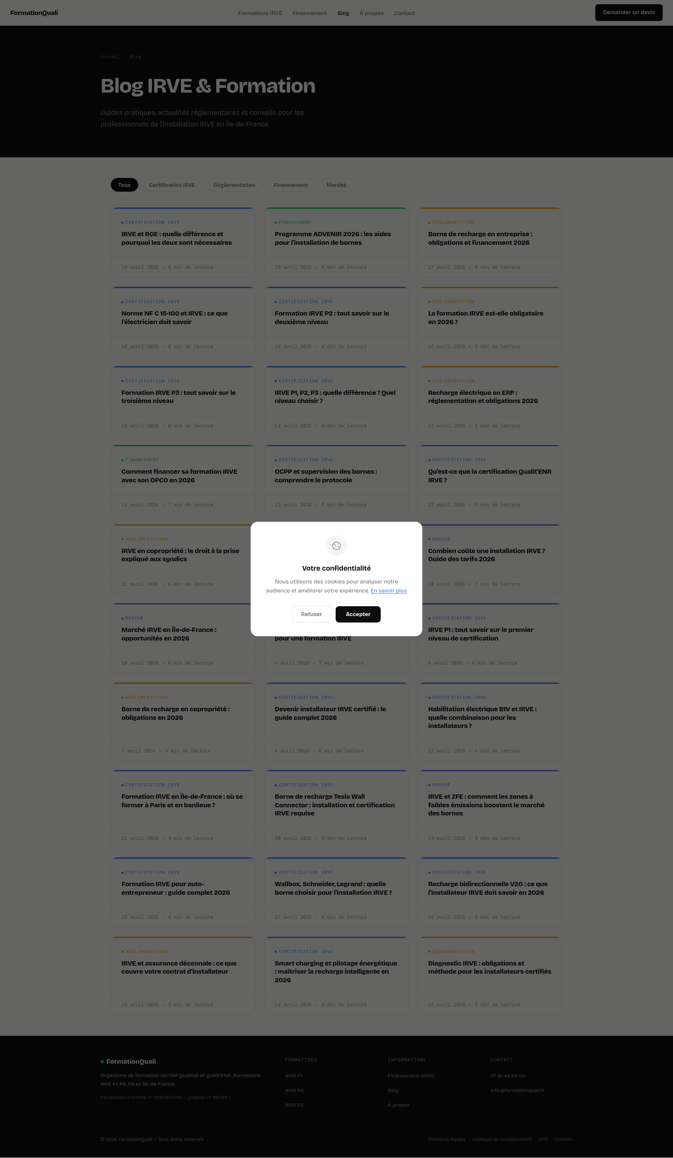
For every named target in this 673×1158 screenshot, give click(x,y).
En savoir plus (388, 590)
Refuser (311, 614)
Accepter (358, 614)
